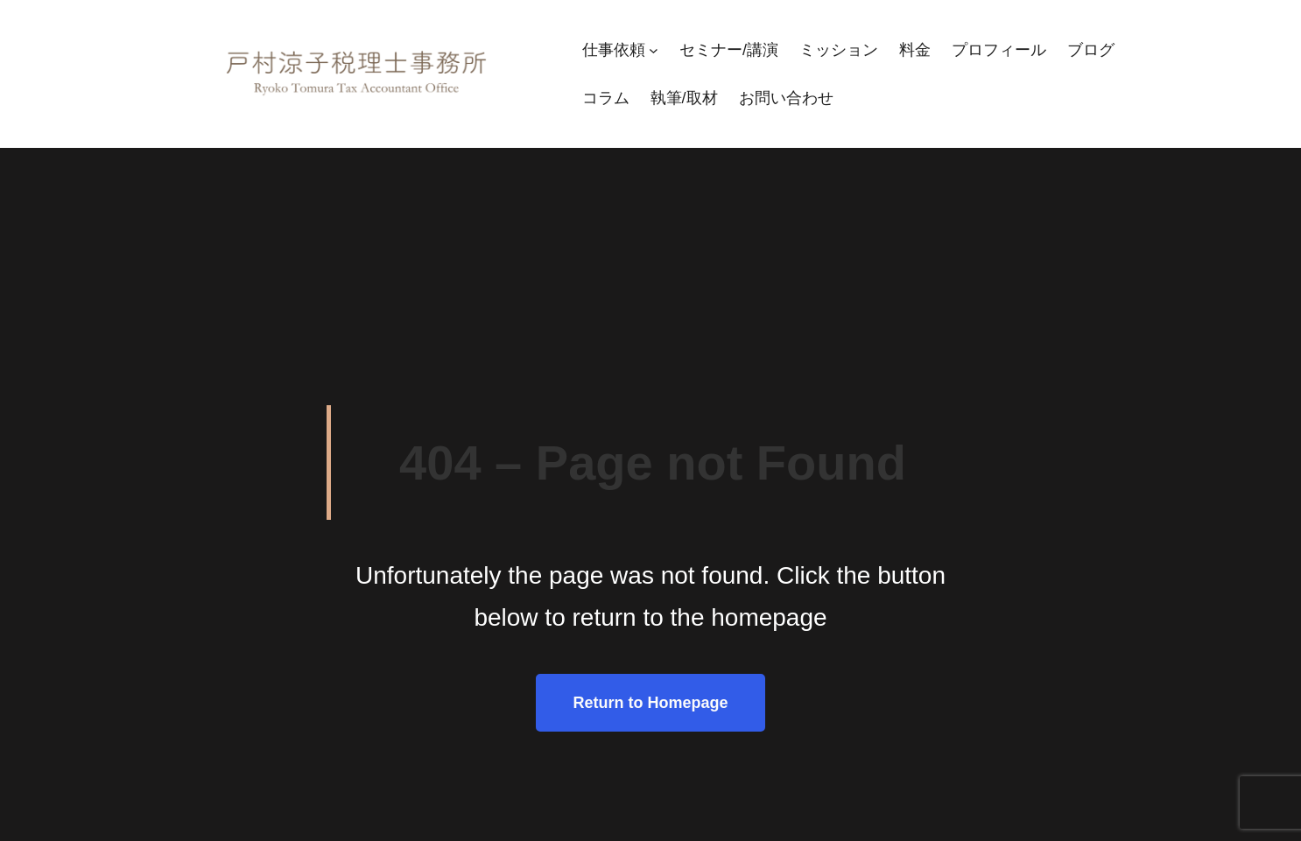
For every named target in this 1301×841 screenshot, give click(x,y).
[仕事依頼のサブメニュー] (653, 50)
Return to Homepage (650, 702)
